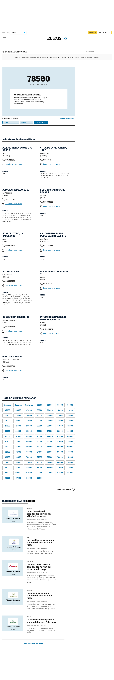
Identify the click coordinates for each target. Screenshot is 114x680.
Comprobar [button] (41, 122)
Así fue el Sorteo (42, 57)
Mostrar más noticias (33, 643)
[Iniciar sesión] (105, 32)
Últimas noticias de (18, 501)
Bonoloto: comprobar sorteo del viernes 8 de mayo (39, 595)
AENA (103, 51)
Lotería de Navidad (15, 52)
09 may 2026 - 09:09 (39, 519)
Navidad (64, 57)
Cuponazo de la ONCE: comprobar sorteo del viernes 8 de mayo (39, 567)
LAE (28, 537)
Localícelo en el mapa (13, 164)
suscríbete (92, 33)
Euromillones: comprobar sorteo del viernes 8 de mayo (41, 542)
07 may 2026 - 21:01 (39, 625)
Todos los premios (67, 119)
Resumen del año (80, 57)
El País (29, 519)
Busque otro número (64, 489)
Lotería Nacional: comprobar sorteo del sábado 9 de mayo (39, 513)
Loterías (29, 508)
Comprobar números (29, 57)
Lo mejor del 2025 (93, 57)
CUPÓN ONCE (30, 561)
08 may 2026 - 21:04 (39, 548)
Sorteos (17, 57)
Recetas (70, 57)
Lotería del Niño (55, 57)
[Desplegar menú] (4, 38)
